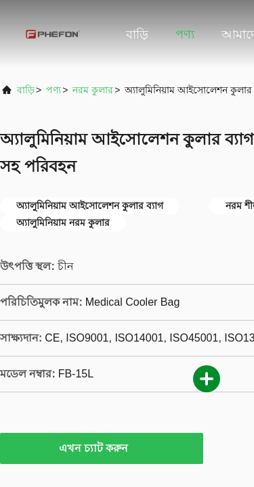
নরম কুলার (92, 90)
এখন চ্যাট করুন (102, 448)
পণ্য (184, 34)
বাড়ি (137, 34)
